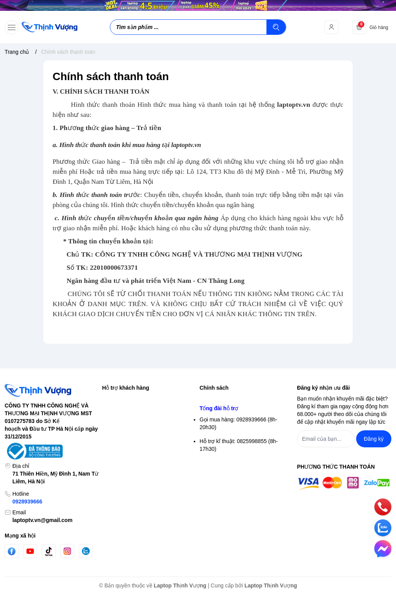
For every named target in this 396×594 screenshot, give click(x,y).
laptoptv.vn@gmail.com (42, 520)
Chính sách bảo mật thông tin (235, 399)
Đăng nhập (115, 413)
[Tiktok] (49, 551)
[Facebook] (11, 551)
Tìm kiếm (113, 399)
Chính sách (214, 388)
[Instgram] (67, 551)
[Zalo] (86, 551)
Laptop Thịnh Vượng (180, 585)
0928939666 (27, 501)
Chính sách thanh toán (227, 462)
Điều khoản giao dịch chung (233, 434)
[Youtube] (30, 551)
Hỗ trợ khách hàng (125, 388)
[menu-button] (12, 27)
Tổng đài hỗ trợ (219, 501)
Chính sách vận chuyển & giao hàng (243, 448)
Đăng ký (112, 427)
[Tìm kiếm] (276, 27)
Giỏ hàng (113, 441)
